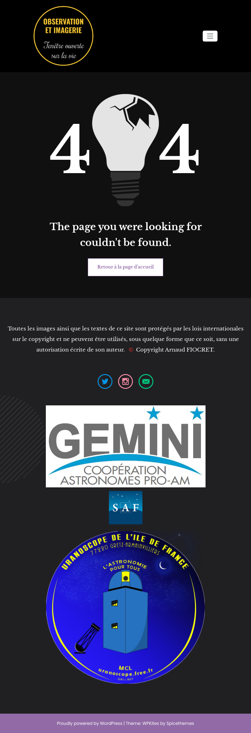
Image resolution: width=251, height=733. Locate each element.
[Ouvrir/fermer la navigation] (210, 36)
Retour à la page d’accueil (125, 267)
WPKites (151, 723)
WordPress (111, 723)
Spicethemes (180, 723)
